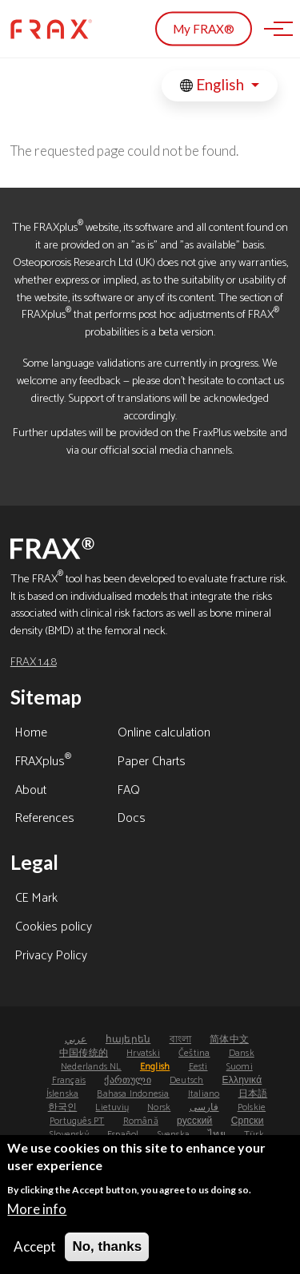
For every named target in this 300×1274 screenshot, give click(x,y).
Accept (35, 1253)
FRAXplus (43, 762)
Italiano (204, 1093)
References (44, 819)
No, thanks (107, 1253)
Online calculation (164, 734)
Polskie (252, 1107)
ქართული (127, 1080)
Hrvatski (143, 1053)
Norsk (158, 1107)
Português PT (77, 1121)
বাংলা (180, 1039)
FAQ (129, 791)
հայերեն (128, 1039)
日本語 (253, 1093)
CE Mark (36, 899)
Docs (132, 819)
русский (194, 1121)
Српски (247, 1121)
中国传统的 (83, 1053)
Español (122, 1134)
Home (31, 734)
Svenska (174, 1134)
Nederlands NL (91, 1066)
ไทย (217, 1134)
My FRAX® (203, 29)
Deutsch (186, 1080)
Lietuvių (112, 1107)
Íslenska (62, 1093)
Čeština (194, 1053)
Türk (254, 1134)
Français (69, 1080)
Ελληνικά (242, 1080)
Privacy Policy (51, 956)
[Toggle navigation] (274, 29)
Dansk (241, 1053)
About (30, 791)
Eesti (198, 1066)
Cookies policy (53, 928)
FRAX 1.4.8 (33, 662)
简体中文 (229, 1039)
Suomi (239, 1066)
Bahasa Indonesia (133, 1093)
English (213, 84)
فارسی (204, 1107)
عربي (76, 1039)
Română (140, 1121)
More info (36, 1215)
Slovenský (69, 1134)
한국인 (63, 1107)
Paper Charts (152, 762)
